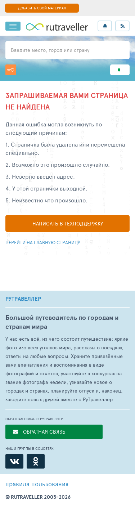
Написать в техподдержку (67, 223)
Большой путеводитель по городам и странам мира (62, 322)
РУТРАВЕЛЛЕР (23, 299)
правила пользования (36, 483)
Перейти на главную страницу (42, 242)
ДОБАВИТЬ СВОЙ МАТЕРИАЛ (42, 7)
